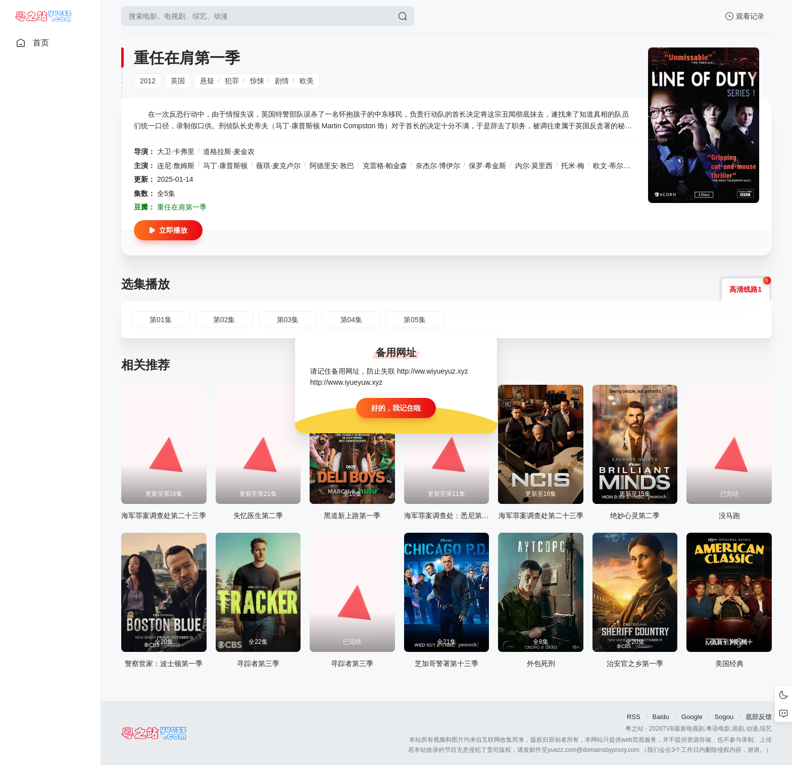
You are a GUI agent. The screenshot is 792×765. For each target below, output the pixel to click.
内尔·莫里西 (534, 166)
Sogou (724, 717)
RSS (633, 717)
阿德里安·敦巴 (332, 166)
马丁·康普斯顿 (225, 166)
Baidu (661, 717)
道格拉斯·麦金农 (229, 151)
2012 (148, 81)
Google (692, 717)
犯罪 (232, 81)
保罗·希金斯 (487, 166)
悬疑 (207, 81)
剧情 (282, 81)
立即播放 (168, 230)
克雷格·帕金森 (385, 166)
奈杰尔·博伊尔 (438, 166)
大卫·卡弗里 (175, 151)
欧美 (307, 81)
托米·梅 (572, 166)
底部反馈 (759, 717)
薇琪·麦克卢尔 (278, 166)
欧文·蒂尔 (608, 166)
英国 (178, 81)
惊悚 (257, 81)
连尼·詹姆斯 (175, 166)
